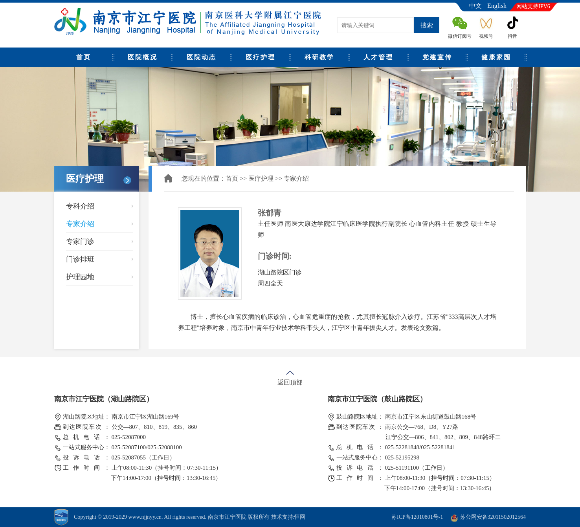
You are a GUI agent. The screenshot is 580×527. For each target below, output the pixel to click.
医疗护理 (260, 57)
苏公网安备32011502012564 (493, 517)
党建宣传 (437, 57)
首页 (83, 57)
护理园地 (80, 277)
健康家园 (496, 57)
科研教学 (319, 57)
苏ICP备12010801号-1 (417, 517)
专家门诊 (80, 241)
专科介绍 (80, 206)
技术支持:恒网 (288, 517)
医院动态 (202, 57)
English (497, 5)
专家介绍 (80, 224)
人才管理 (378, 57)
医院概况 (143, 57)
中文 (475, 5)
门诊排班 (80, 259)
